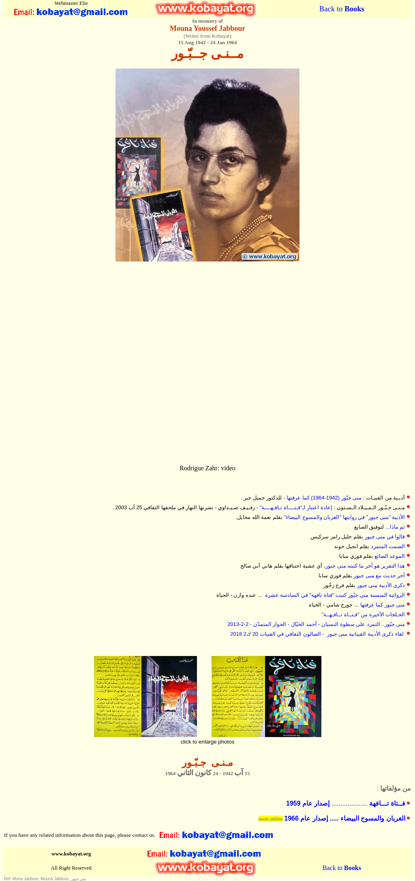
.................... (345, 803)
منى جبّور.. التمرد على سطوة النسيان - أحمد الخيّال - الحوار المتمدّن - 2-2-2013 (316, 624)
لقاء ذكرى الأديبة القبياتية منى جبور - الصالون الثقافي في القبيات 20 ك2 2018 (317, 634)
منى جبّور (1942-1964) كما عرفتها (324, 498)
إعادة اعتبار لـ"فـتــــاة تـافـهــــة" (296, 507)
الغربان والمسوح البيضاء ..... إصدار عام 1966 (344, 818)
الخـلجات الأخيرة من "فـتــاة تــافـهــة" (363, 614)
